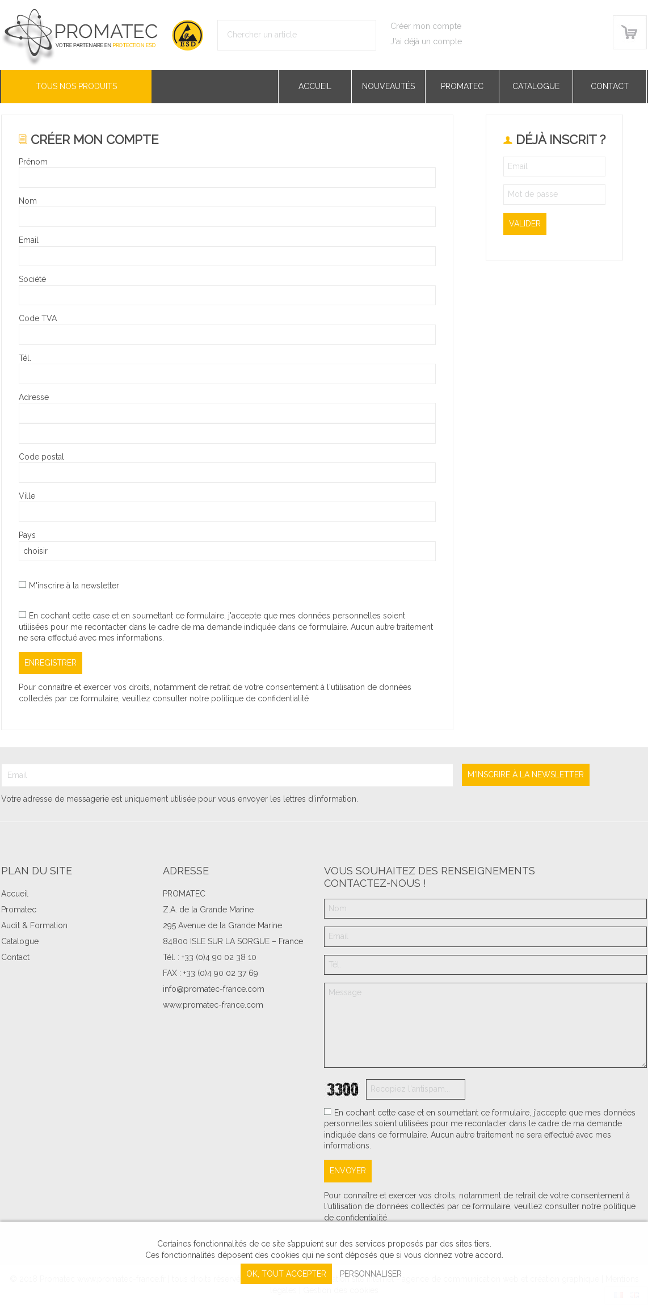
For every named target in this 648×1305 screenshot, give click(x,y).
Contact (610, 86)
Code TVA (38, 318)
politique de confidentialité (260, 698)
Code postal (41, 456)
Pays (27, 535)
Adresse (34, 397)
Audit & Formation (34, 925)
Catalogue (535, 86)
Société (32, 279)
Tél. (25, 358)
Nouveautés (388, 86)
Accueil (314, 86)
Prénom (33, 161)
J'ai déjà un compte (426, 41)
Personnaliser (371, 1273)
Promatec (462, 86)
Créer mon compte (425, 26)
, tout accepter (286, 1273)
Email (29, 240)
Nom (28, 200)
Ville (27, 495)
